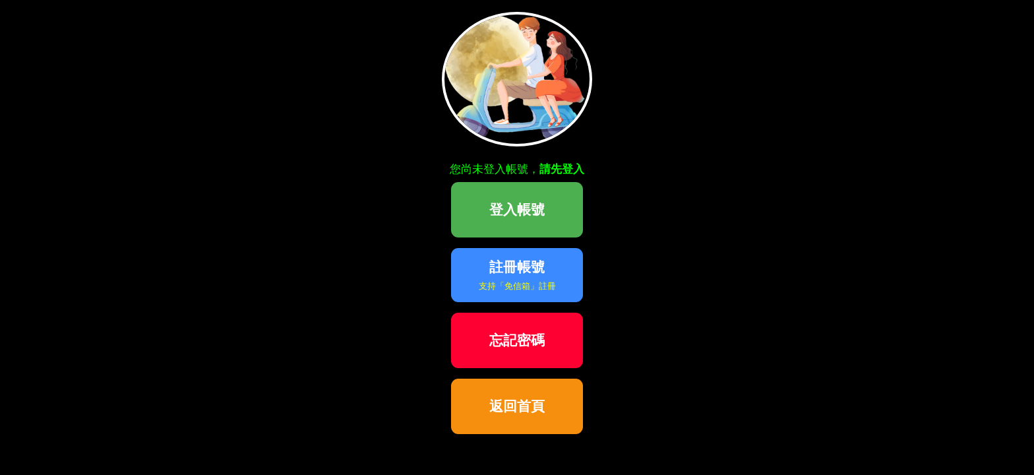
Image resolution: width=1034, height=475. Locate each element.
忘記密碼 (517, 340)
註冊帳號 (517, 275)
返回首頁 (517, 406)
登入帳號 (517, 209)
